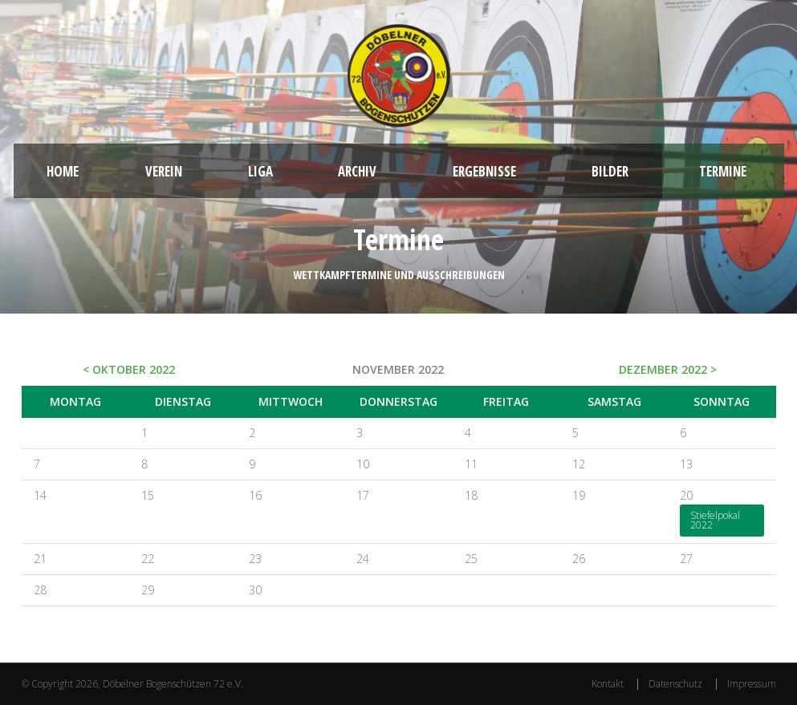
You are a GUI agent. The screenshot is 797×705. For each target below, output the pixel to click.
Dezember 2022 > (668, 369)
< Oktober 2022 (129, 369)
